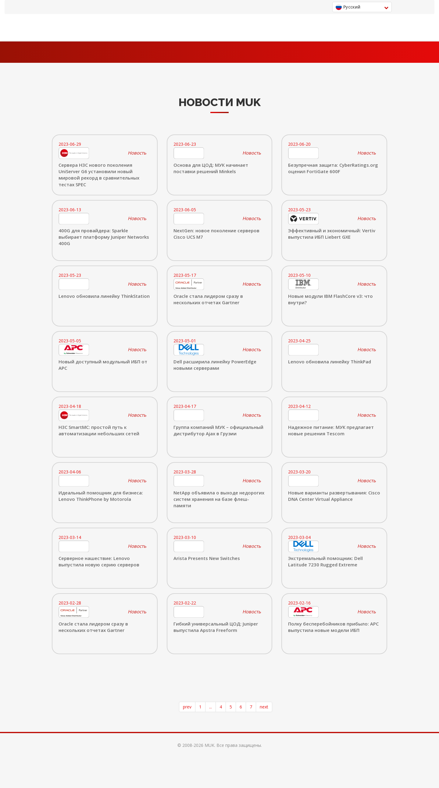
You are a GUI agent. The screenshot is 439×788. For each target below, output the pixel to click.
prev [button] (187, 707)
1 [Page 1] (200, 707)
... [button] (210, 707)
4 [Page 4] (221, 707)
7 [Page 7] (251, 707)
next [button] (264, 707)
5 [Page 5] (231, 707)
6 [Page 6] (241, 707)
